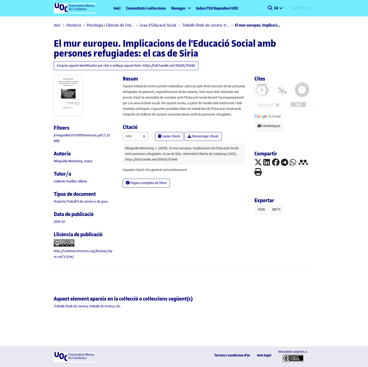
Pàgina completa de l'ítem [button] (146, 183)
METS (276, 209)
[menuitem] (180, 8)
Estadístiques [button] (268, 126)
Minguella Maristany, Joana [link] (73, 161)
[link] (81, 201)
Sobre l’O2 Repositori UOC (217, 8)
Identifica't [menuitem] (300, 8)
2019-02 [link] (59, 222)
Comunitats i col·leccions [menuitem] (146, 8)
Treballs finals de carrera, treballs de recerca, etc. (205, 25)
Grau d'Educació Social (158, 25)
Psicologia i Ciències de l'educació (110, 25)
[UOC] (75, 361)
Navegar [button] (178, 8)
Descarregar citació (203, 136)
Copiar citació (169, 136)
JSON (261, 209)
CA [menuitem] (276, 8)
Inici (117, 8)
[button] (270, 8)
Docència (73, 25)
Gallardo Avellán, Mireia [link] (70, 181)
